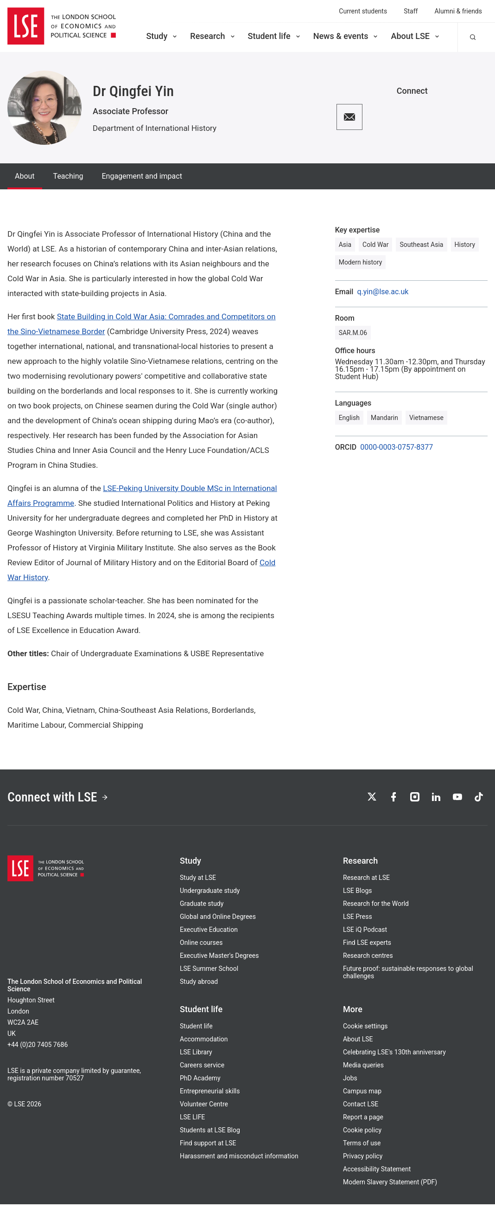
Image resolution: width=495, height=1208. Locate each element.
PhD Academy (200, 1081)
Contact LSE (360, 1107)
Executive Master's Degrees (219, 959)
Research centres (368, 959)
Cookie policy (362, 1133)
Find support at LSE (208, 1146)
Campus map (362, 1094)
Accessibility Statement (377, 1172)
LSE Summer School (209, 972)
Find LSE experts (367, 946)
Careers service (202, 1068)
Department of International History (154, 128)
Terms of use (362, 1146)
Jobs (350, 1081)
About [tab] (25, 176)
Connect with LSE (64, 799)
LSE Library (196, 1055)
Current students (363, 11)
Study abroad (199, 985)
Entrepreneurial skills (210, 1094)
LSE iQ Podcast (365, 933)
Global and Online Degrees (218, 920)
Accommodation (204, 1043)
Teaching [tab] (68, 176)
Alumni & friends (458, 11)
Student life (275, 36)
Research (213, 36)
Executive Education (209, 933)
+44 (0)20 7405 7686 (37, 1048)
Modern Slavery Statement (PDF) (390, 1185)
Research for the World (376, 907)
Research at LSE (366, 881)
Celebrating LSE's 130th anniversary (394, 1055)
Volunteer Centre (204, 1107)
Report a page (363, 1120)
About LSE (416, 36)
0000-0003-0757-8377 (396, 447)
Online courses (201, 946)
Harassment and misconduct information (239, 1159)
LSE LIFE (192, 1120)
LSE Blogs (357, 894)
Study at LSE (198, 881)
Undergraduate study (210, 894)
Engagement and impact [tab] (142, 176)
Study (162, 36)
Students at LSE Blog (210, 1133)
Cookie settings (365, 1030)
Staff (411, 11)
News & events (346, 36)
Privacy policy (362, 1159)
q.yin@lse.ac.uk (382, 292)
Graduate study (201, 907)
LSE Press (357, 920)
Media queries (363, 1068)
